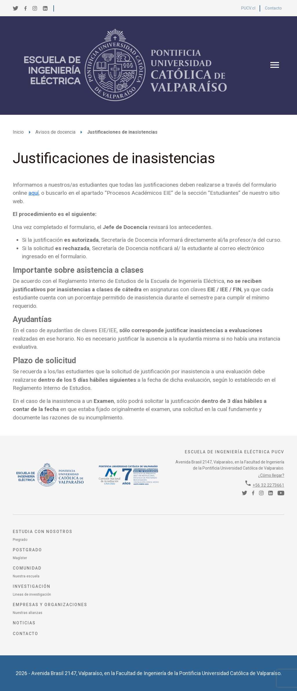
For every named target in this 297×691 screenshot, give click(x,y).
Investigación (31, 586)
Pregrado (20, 540)
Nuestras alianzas (27, 613)
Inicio (18, 132)
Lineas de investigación (32, 594)
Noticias (24, 623)
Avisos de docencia (55, 132)
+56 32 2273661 (268, 485)
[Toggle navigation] (274, 65)
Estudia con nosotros (43, 531)
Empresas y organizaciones (50, 604)
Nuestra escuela (26, 576)
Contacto (273, 8)
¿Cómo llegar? (271, 475)
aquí (33, 193)
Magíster (20, 558)
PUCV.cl (248, 8)
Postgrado (27, 550)
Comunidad (27, 568)
